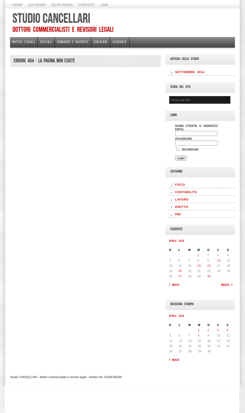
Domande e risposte (73, 42)
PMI (178, 214)
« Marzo (174, 284)
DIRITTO (181, 207)
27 (180, 276)
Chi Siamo (37, 5)
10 (219, 260)
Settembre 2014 (190, 72)
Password (183, 139)
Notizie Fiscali (23, 42)
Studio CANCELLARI (51, 18)
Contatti (86, 5)
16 (209, 265)
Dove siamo (62, 5)
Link (104, 5)
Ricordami (187, 149)
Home (17, 5)
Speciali (46, 42)
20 (180, 271)
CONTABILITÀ (186, 192)
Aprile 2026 (176, 240)
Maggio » (227, 284)
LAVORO (182, 199)
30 (209, 276)
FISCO (180, 184)
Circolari (100, 42)
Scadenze (120, 42)
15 (199, 265)
